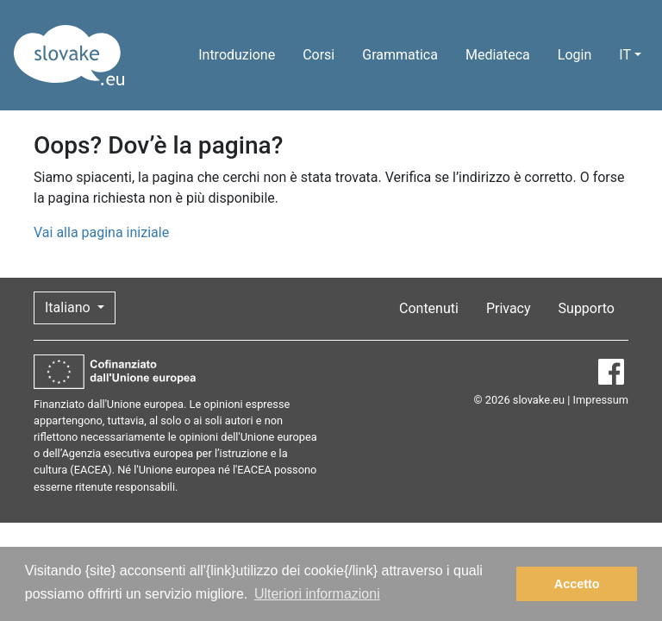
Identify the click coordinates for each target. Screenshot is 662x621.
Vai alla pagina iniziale (101, 232)
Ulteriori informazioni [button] (317, 593)
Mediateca (497, 55)
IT (625, 55)
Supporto (587, 308)
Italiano (69, 307)
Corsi (318, 55)
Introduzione (236, 55)
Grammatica (400, 55)
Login (574, 55)
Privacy (508, 308)
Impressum (600, 399)
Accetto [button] (577, 584)
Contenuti (429, 308)
